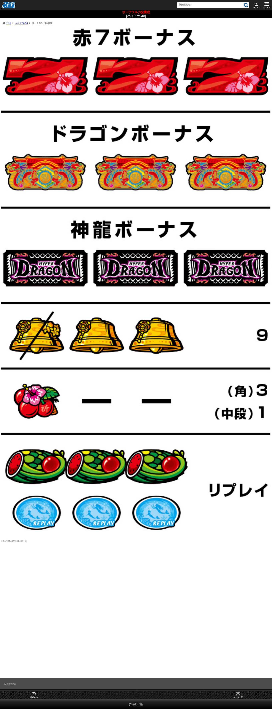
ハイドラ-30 (21, 23)
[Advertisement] (136, 576)
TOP (8, 23)
